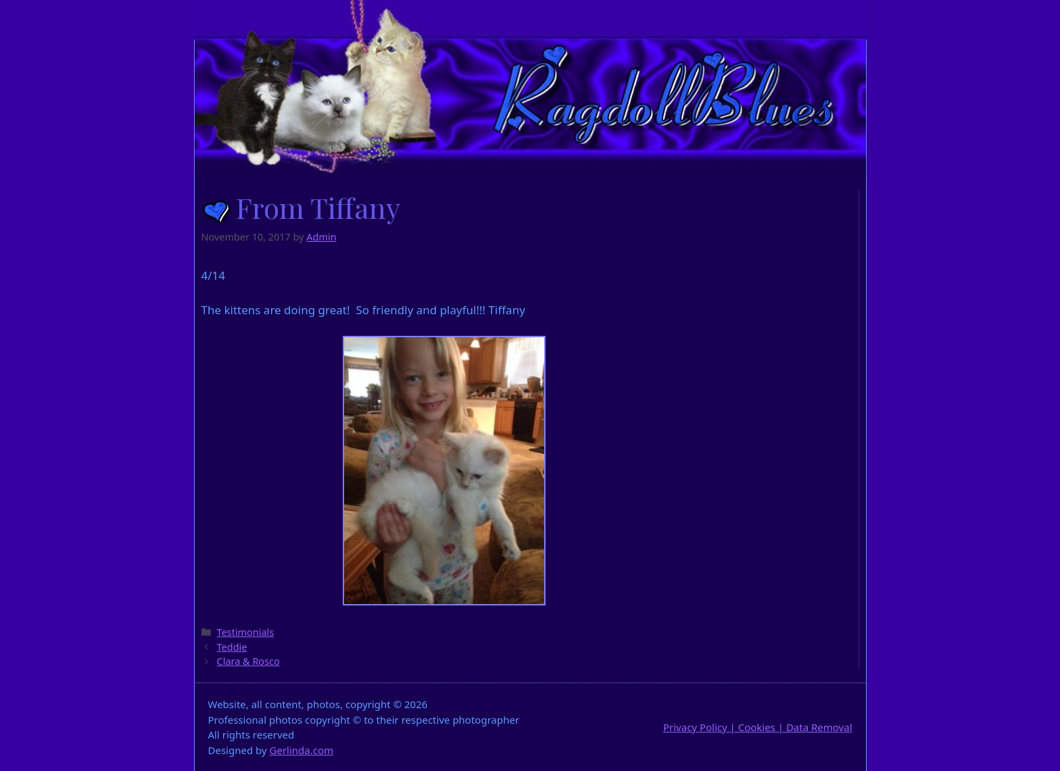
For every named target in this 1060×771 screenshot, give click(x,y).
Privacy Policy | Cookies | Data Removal (757, 727)
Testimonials (245, 632)
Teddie (232, 647)
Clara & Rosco (248, 661)
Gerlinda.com (302, 750)
